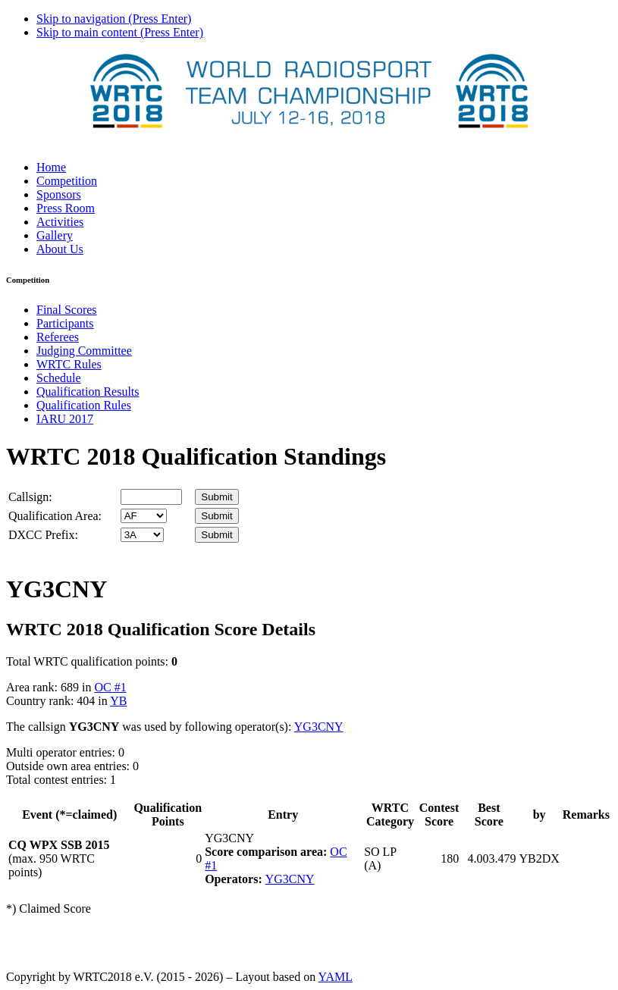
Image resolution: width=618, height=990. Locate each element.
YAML (335, 976)
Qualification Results (88, 391)
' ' (144, 516)
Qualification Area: (55, 515)
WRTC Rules (69, 364)
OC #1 (110, 687)
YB (118, 700)
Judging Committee (84, 350)
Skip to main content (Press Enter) (119, 32)
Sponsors (58, 194)
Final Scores (66, 309)
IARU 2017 (64, 418)
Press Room (65, 208)
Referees (57, 337)
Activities (59, 221)
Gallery (54, 235)
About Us (59, 249)
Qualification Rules (83, 405)
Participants (65, 323)
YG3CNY (319, 726)
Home (51, 167)
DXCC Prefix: (43, 534)
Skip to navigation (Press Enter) (113, 18)
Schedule (58, 377)
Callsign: (30, 496)
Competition (66, 180)
